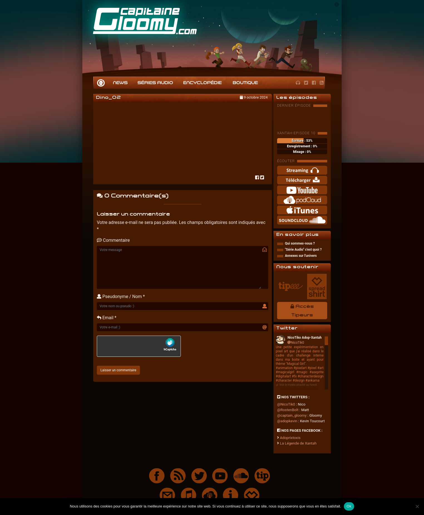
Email (105, 317)
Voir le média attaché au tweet (298, 384)
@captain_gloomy (292, 415)
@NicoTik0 (286, 404)
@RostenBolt (288, 410)
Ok (349, 506)
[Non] (417, 506)
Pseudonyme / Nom (119, 296)
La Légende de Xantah (298, 443)
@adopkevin (287, 421)
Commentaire (113, 240)
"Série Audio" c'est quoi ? (303, 250)
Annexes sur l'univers (301, 256)
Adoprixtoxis (290, 438)
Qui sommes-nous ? (300, 243)
